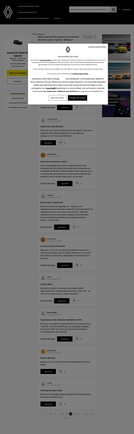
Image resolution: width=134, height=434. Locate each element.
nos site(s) (51, 88)
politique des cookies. (80, 74)
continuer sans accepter (97, 47)
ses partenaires (45, 60)
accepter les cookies (77, 98)
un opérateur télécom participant (60, 91)
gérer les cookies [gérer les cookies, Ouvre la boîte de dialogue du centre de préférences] (57, 98)
